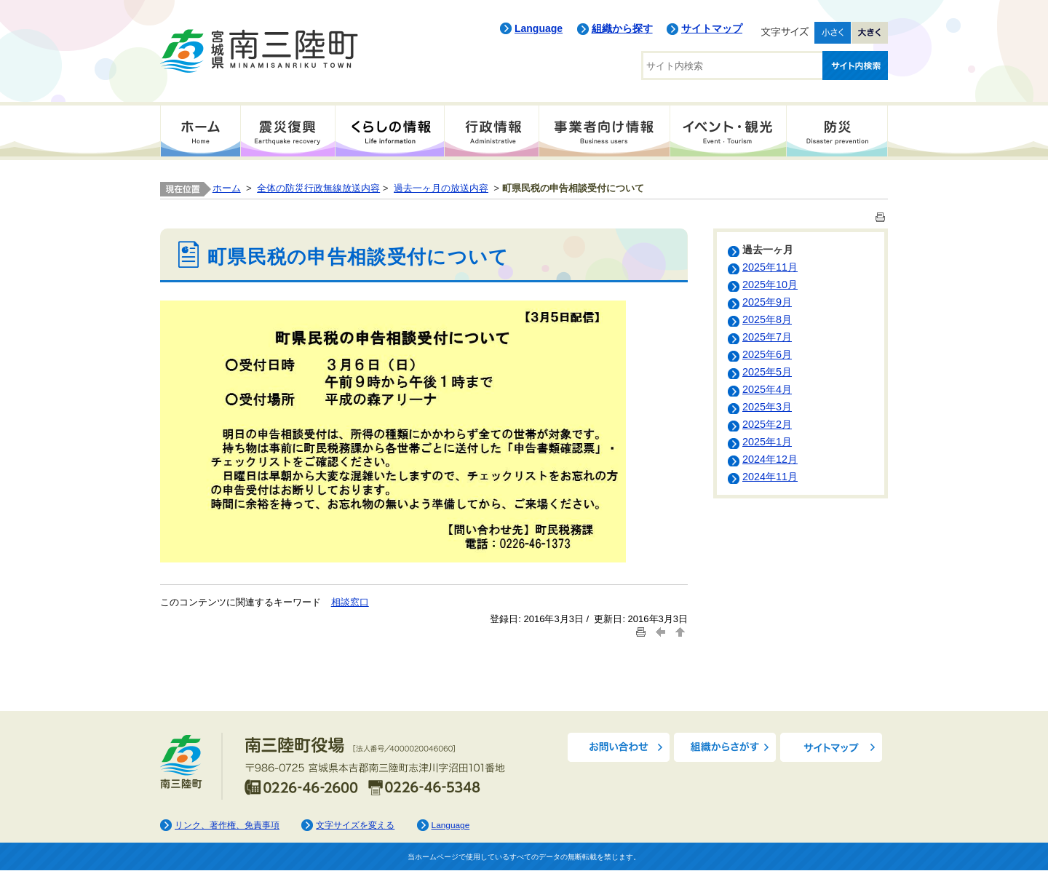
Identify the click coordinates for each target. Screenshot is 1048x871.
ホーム (200, 131)
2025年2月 (767, 424)
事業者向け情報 (604, 131)
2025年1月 (767, 442)
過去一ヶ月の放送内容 (441, 188)
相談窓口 (350, 602)
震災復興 (287, 131)
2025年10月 (770, 284)
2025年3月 (767, 407)
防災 (837, 131)
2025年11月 (770, 267)
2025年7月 (767, 337)
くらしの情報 (389, 131)
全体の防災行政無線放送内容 (318, 188)
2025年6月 (767, 354)
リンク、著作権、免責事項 (227, 825)
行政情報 (491, 131)
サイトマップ (711, 28)
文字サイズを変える (355, 825)
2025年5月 (767, 372)
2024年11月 (770, 476)
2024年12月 (770, 459)
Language (539, 28)
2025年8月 (767, 319)
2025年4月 (767, 389)
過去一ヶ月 (767, 249)
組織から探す (622, 28)
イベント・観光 (728, 131)
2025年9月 (767, 302)
